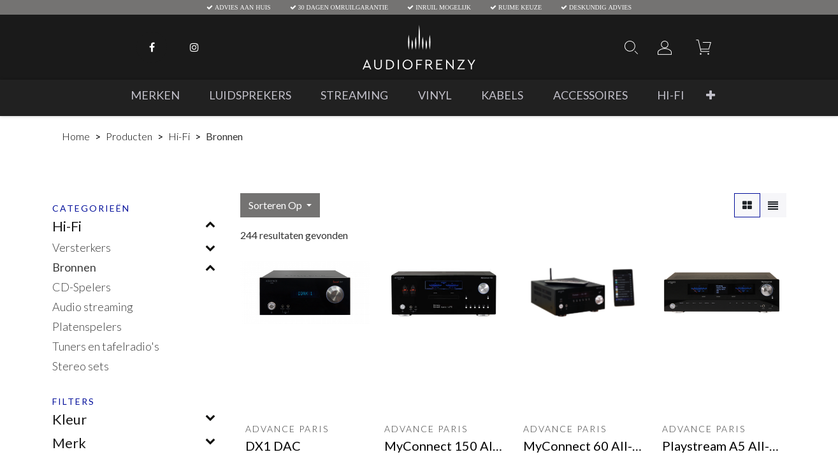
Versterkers (81, 247)
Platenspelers (87, 326)
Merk (69, 442)
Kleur (69, 419)
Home (76, 136)
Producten (129, 136)
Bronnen (74, 267)
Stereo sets (80, 366)
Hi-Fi (179, 136)
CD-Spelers (81, 287)
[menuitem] (155, 95)
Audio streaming (92, 307)
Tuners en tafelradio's (105, 346)
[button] (710, 95)
